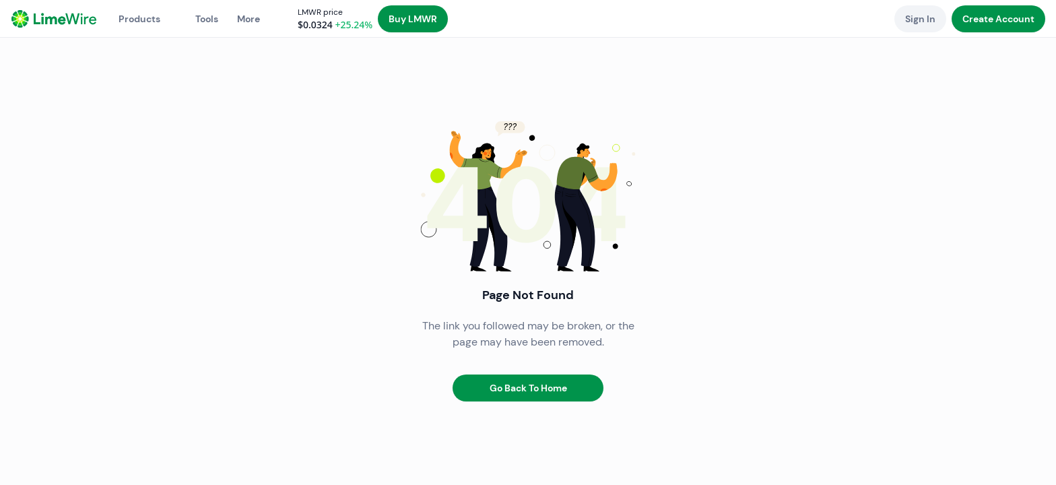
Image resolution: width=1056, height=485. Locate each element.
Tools (206, 19)
